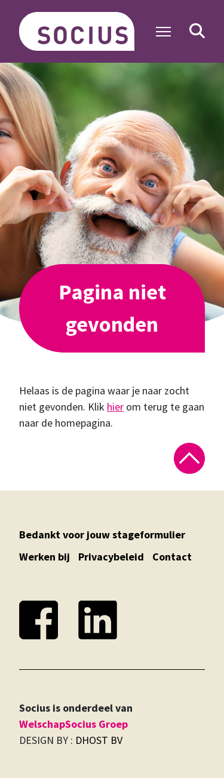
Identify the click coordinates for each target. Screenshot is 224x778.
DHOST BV (98, 740)
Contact (172, 556)
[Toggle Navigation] (163, 31)
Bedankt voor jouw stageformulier (102, 534)
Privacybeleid (111, 556)
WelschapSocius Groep (73, 724)
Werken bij (44, 556)
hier (115, 406)
